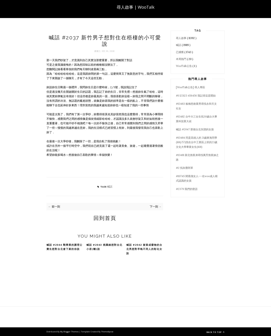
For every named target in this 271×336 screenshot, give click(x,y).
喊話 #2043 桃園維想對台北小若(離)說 (104, 247)
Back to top (216, 332)
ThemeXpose (107, 331)
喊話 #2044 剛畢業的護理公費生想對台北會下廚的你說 (64, 247)
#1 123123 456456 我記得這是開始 (196, 95)
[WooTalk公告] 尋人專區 (190, 87)
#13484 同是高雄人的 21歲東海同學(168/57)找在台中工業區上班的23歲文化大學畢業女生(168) (196, 142)
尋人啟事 (181, 38)
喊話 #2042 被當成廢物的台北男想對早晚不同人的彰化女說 (144, 249)
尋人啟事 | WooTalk (136, 7)
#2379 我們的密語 (187, 189)
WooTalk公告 (184, 66)
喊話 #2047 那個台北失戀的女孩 (195, 129)
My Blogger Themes (69, 331)
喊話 (109, 186)
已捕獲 (180, 52)
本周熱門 (181, 59)
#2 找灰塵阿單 (184, 167)
